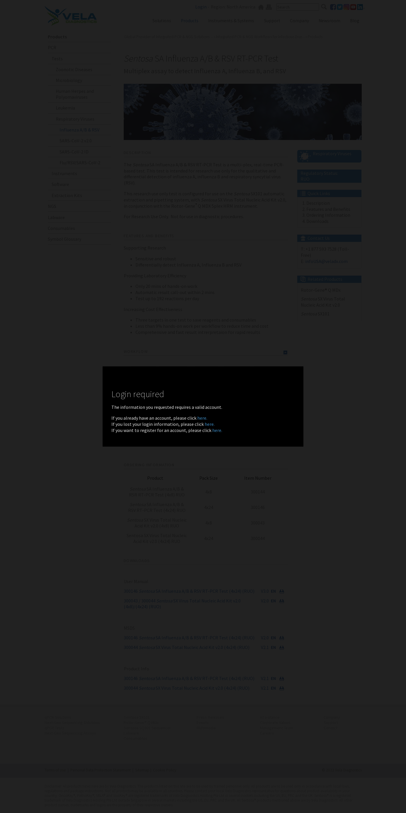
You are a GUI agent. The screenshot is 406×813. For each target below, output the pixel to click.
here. (202, 418)
